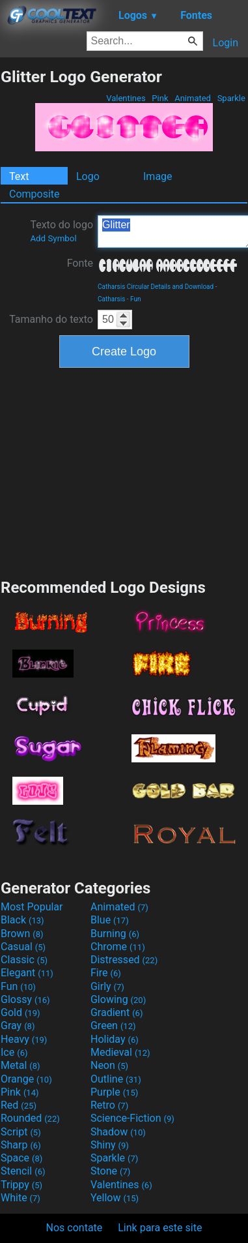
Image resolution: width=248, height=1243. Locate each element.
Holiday (114, 1039)
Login (225, 43)
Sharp (21, 1145)
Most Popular (32, 907)
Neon (109, 1065)
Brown (22, 933)
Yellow (114, 1197)
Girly (107, 986)
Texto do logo (61, 230)
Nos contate (74, 1227)
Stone (110, 1171)
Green (113, 1025)
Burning (114, 933)
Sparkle (231, 98)
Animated (192, 98)
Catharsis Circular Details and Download (156, 286)
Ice (14, 1052)
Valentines (126, 98)
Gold (20, 1012)
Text (19, 176)
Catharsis (111, 299)
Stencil (23, 1171)
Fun (135, 299)
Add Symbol (53, 238)
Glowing (118, 999)
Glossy (25, 999)
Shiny (109, 1145)
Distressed (124, 959)
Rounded (30, 1118)
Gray (17, 1025)
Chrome (117, 946)
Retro (109, 1105)
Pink (160, 98)
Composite (34, 194)
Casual (23, 946)
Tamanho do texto (51, 319)
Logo (88, 176)
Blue (109, 920)
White (20, 1197)
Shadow (118, 1132)
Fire (105, 972)
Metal (20, 1065)
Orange (26, 1079)
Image (157, 176)
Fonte (80, 263)
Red (18, 1105)
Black (22, 920)
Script (21, 1132)
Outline (115, 1079)
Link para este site (160, 1227)
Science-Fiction (132, 1118)
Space (21, 1158)
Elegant (27, 972)
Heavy (24, 1039)
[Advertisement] (124, 471)
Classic (24, 959)
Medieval (120, 1052)
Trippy (21, 1184)
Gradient (116, 1012)
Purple (114, 1092)
